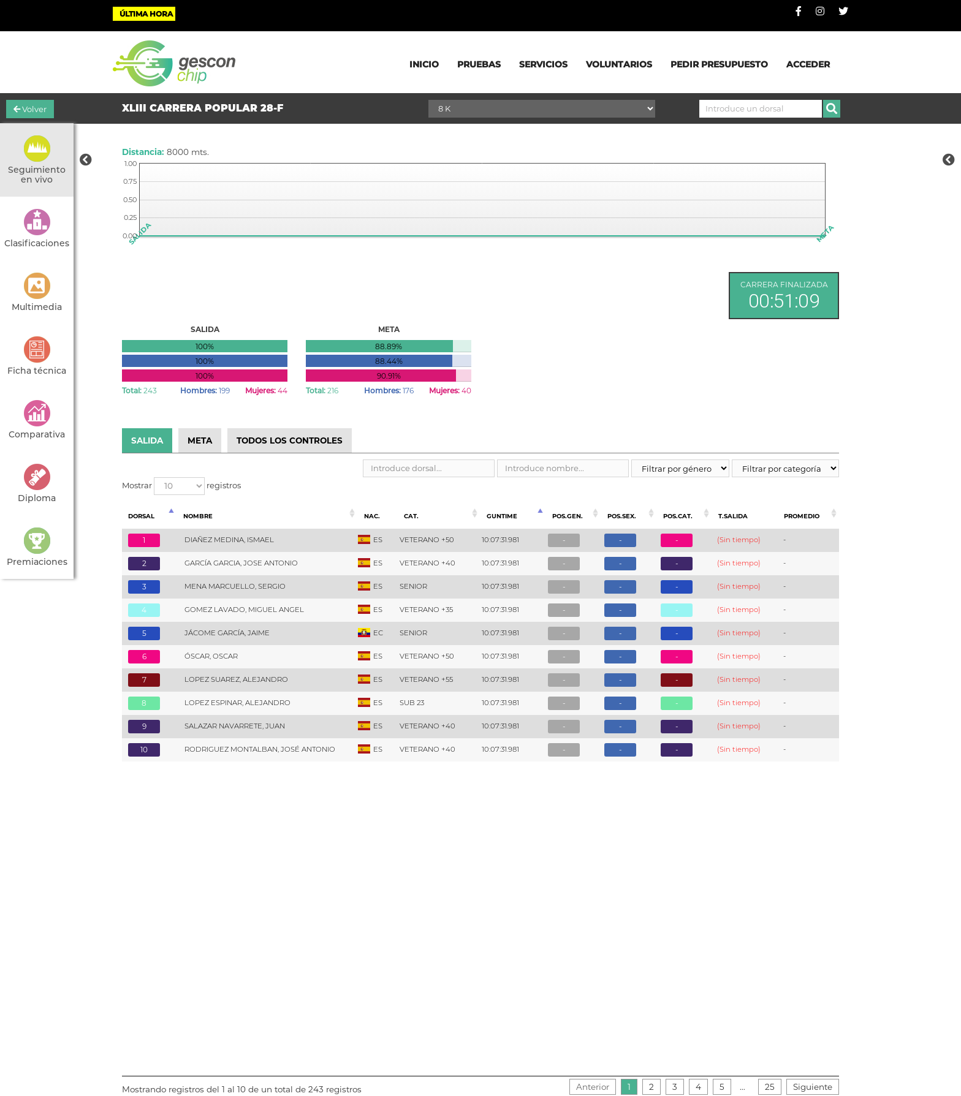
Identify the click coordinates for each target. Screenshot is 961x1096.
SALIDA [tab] (147, 440)
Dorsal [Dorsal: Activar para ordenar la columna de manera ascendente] (141, 516)
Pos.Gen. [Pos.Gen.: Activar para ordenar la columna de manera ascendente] (567, 516)
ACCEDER (808, 64)
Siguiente (812, 1087)
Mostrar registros (181, 486)
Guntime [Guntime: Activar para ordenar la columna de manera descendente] (502, 516)
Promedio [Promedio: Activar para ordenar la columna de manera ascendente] (801, 516)
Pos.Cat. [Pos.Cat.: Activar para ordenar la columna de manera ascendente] (678, 516)
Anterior (592, 1087)
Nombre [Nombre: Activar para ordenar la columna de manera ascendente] (198, 516)
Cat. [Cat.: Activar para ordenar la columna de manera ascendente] (411, 516)
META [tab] (200, 440)
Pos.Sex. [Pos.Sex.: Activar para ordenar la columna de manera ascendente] (621, 516)
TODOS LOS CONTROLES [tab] (290, 440)
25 (770, 1087)
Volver (30, 109)
